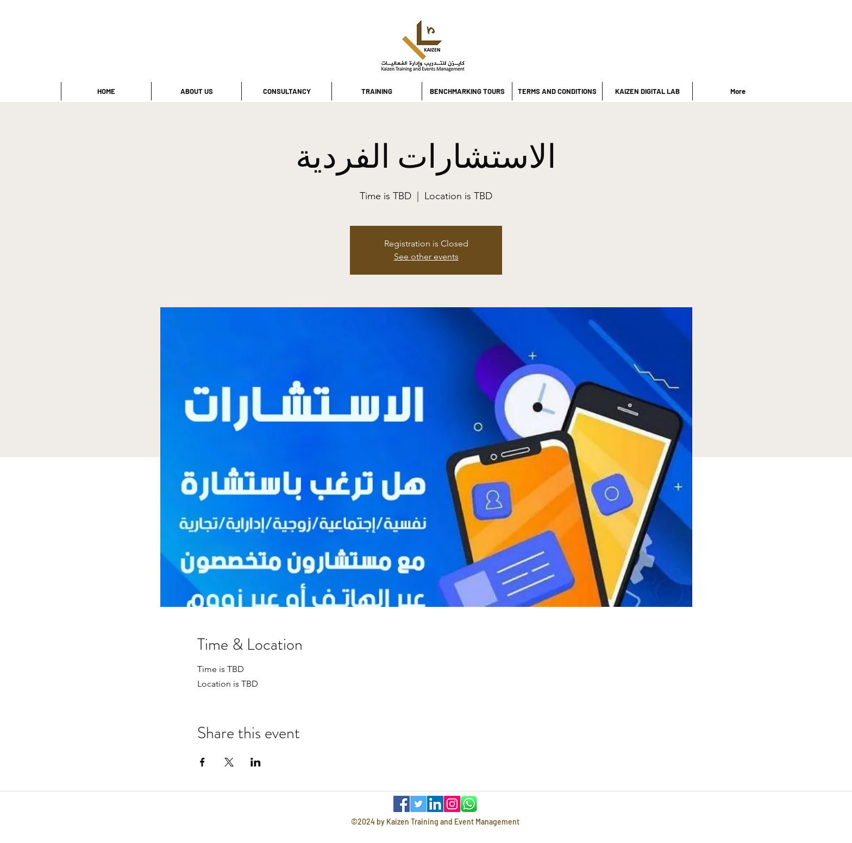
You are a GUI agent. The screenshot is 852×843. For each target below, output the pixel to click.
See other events (426, 256)
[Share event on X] (229, 762)
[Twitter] (418, 804)
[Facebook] (401, 804)
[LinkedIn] (435, 804)
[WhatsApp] (469, 804)
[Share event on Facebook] (202, 762)
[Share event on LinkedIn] (255, 762)
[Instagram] (452, 804)
